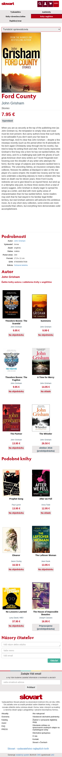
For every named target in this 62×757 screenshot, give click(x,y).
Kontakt (36, 739)
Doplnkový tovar (15, 21)
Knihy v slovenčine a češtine (15, 16)
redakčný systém (22, 755)
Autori (4, 723)
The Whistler (45, 434)
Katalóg (5, 720)
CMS (39, 755)
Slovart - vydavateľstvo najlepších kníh (28, 748)
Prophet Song (16, 499)
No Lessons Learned (16, 612)
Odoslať (54, 660)
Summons (46, 321)
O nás (35, 736)
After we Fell (45, 499)
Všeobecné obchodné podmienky (46, 717)
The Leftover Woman (45, 555)
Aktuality (5, 714)
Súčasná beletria (21, 265)
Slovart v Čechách (40, 742)
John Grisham (13, 103)
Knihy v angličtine (46, 16)
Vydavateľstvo (15, 12)
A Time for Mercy (45, 377)
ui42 (52, 755)
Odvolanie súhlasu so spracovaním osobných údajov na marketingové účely (46, 727)
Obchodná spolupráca (41, 733)
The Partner (16, 434)
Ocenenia (5, 717)
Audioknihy (46, 12)
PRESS (5, 729)
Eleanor (16, 555)
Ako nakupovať (39, 714)
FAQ (3, 726)
